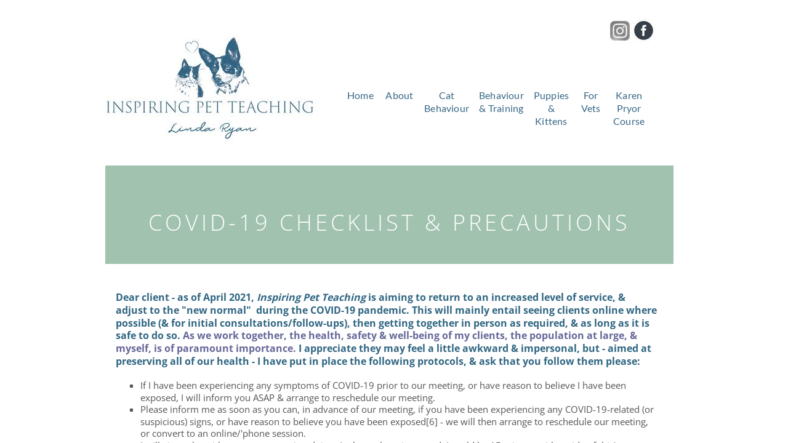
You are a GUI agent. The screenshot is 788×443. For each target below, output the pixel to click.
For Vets (591, 101)
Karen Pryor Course (629, 108)
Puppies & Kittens (551, 108)
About (399, 95)
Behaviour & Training (501, 101)
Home (360, 95)
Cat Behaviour (446, 101)
